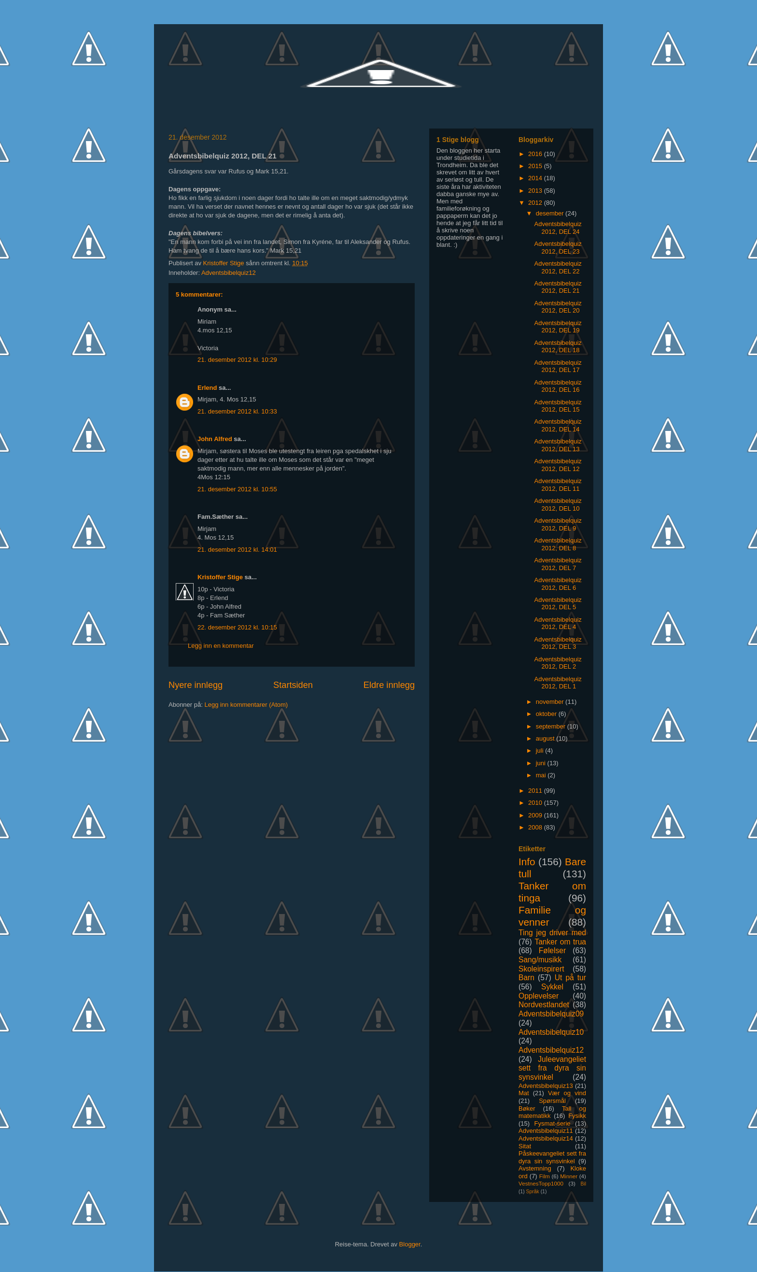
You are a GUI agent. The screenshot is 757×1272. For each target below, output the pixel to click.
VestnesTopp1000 (541, 1183)
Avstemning (535, 1168)
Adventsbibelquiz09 (551, 1014)
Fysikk (577, 1115)
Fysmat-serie (552, 1123)
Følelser (552, 950)
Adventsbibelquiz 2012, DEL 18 (557, 346)
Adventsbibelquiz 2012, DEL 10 (557, 504)
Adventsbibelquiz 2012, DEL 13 (557, 445)
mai (542, 775)
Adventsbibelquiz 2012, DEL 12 (557, 464)
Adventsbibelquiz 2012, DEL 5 (557, 603)
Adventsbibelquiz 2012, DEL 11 (557, 484)
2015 (536, 166)
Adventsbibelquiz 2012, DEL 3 (557, 643)
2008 (536, 827)
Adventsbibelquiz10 (551, 1032)
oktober (547, 713)
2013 (536, 190)
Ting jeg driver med (552, 933)
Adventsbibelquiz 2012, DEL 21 (557, 287)
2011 (536, 790)
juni (541, 763)
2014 (536, 178)
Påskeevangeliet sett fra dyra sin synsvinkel (552, 1157)
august (546, 738)
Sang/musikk (540, 960)
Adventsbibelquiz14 (546, 1138)
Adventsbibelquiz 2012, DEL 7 (557, 564)
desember (550, 213)
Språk (532, 1191)
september (551, 726)
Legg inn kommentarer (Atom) (246, 704)
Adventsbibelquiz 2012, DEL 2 (557, 663)
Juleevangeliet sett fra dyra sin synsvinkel (552, 1068)
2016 (536, 153)
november (550, 701)
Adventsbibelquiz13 (546, 1085)
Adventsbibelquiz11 (546, 1130)
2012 (536, 202)
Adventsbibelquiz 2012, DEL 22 (557, 267)
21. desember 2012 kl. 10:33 (237, 411)
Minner (568, 1176)
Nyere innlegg (195, 685)
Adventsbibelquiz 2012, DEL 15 (557, 406)
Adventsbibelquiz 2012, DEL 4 (557, 623)
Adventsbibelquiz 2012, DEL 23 (557, 247)
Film (544, 1176)
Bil (583, 1183)
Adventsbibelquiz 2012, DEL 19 (557, 326)
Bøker (527, 1108)
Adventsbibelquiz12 (228, 272)
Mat (524, 1093)
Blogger (410, 1244)
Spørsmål (552, 1100)
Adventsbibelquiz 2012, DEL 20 (557, 307)
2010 (536, 802)
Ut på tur (570, 977)
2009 (536, 815)
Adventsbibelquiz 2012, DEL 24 (557, 227)
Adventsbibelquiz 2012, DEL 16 (557, 386)
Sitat (525, 1146)
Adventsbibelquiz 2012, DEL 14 (557, 425)
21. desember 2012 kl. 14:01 (237, 549)
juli (541, 750)
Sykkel (552, 987)
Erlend (207, 387)
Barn (526, 977)
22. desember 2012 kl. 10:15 (237, 627)
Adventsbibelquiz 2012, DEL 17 (557, 366)
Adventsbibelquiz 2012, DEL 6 (557, 583)
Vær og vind (567, 1093)
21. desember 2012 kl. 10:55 (237, 489)
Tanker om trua (560, 942)
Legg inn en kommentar (221, 645)
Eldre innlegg (389, 685)
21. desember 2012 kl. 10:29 (237, 359)
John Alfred (214, 439)
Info (527, 861)
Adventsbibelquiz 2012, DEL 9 (557, 524)
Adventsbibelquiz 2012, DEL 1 (557, 682)
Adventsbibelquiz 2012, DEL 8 (557, 544)
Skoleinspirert (541, 969)
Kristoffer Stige (224, 263)
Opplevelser (539, 996)
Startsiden (293, 685)
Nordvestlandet (544, 1004)
